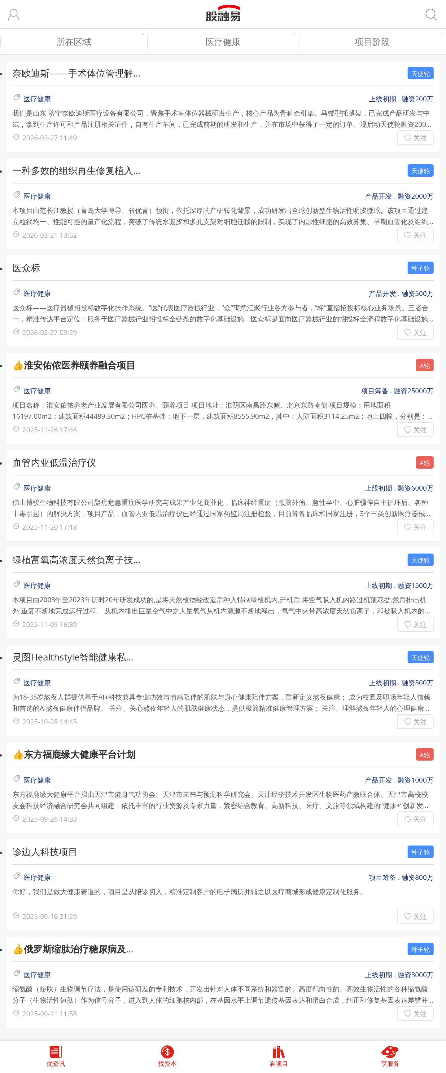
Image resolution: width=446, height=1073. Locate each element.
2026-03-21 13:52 (49, 235)
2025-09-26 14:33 (49, 819)
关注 (420, 137)
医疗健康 (249, 41)
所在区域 (98, 41)
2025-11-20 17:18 (49, 527)
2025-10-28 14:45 (49, 721)
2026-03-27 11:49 (49, 137)
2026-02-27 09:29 (49, 332)
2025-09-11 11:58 (49, 1013)
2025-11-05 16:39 (49, 624)
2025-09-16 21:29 (49, 916)
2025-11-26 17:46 (49, 429)
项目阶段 (397, 41)
